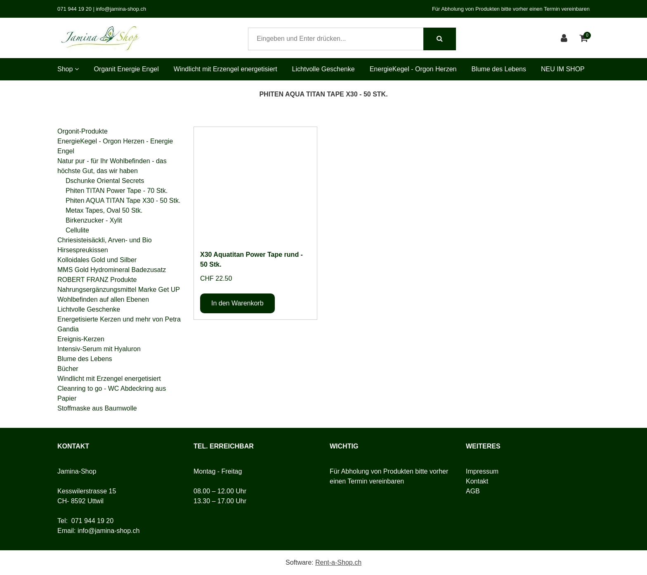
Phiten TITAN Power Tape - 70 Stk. (117, 190)
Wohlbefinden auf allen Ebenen (103, 299)
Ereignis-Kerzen (80, 339)
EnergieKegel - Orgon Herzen (413, 69)
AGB (473, 491)
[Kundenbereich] (565, 39)
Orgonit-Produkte (82, 131)
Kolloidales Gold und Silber (97, 259)
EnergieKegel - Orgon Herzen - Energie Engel (115, 146)
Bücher (67, 368)
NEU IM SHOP (563, 69)
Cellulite (77, 230)
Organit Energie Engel (126, 69)
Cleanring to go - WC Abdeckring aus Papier (111, 393)
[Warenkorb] (584, 39)
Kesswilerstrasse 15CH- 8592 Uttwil (86, 496)
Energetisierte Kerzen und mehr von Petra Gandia (119, 324)
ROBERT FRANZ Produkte (97, 279)
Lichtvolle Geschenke (323, 69)
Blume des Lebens (498, 69)
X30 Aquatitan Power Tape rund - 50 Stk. (251, 259)
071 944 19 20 (92, 520)
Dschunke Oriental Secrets (105, 180)
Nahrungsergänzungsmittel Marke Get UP (118, 289)
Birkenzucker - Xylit (94, 220)
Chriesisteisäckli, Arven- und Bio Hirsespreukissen (104, 245)
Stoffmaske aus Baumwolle (97, 408)
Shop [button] (68, 69)
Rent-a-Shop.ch (338, 562)
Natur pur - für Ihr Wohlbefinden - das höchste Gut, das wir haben (112, 165)
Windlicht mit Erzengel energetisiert (225, 69)
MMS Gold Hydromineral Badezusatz (111, 269)
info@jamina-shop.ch (109, 530)
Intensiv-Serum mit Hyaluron (99, 348)
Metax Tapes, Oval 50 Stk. (104, 210)
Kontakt (477, 481)
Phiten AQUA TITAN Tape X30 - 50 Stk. (123, 200)
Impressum (482, 471)
